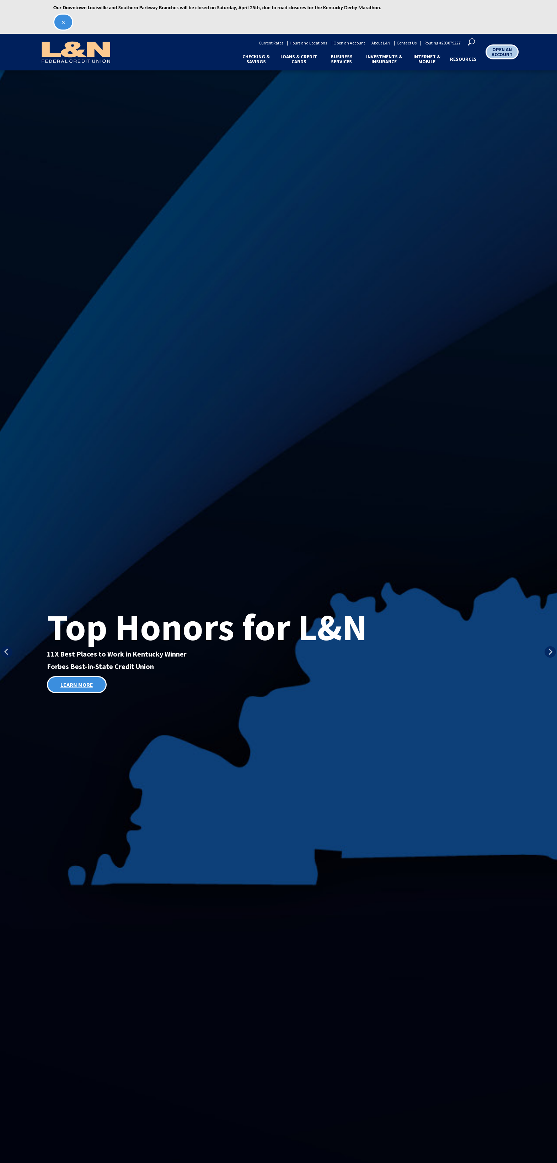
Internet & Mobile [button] (426, 59)
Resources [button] (463, 59)
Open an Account (349, 43)
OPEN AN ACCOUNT (502, 52)
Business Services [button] (342, 59)
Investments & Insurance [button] (384, 59)
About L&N (380, 43)
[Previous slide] (6, 652)
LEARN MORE (76, 684)
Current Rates (271, 43)
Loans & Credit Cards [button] (298, 59)
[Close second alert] (63, 22)
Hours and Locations (308, 43)
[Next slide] (550, 652)
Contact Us (407, 43)
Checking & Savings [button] (256, 59)
